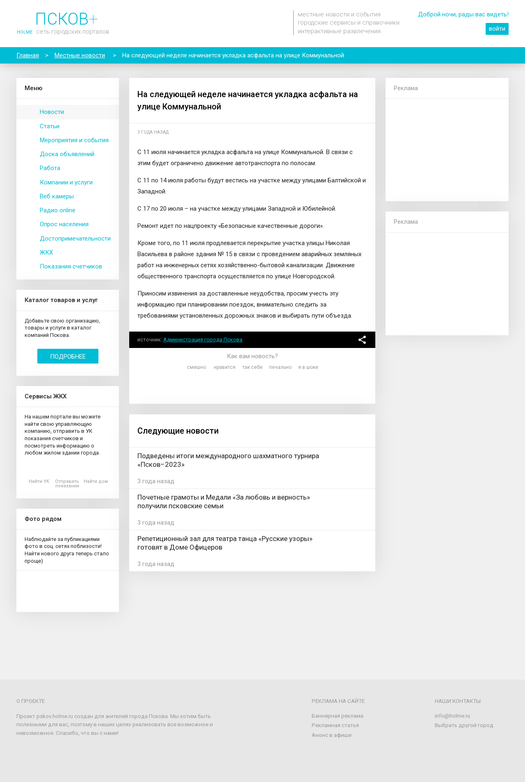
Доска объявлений (67, 154)
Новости (52, 112)
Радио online (57, 210)
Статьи (49, 126)
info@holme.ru (452, 715)
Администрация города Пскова (202, 339)
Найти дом (96, 481)
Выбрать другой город (464, 725)
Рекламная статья (335, 725)
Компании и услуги (66, 182)
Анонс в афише (332, 735)
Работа (50, 168)
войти (497, 28)
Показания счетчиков (71, 266)
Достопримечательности (75, 238)
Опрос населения (64, 224)
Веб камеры (57, 196)
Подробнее (68, 356)
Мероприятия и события (74, 140)
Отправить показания (67, 484)
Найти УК (39, 481)
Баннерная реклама (337, 715)
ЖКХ (46, 252)
